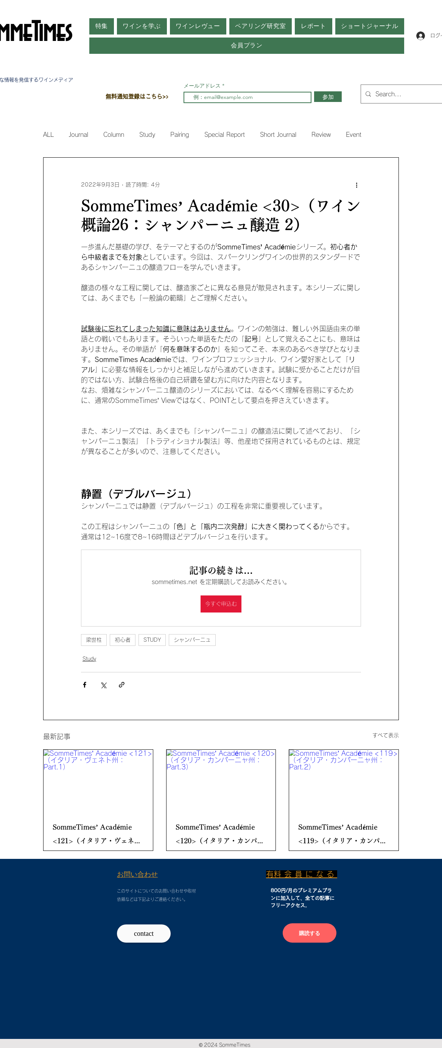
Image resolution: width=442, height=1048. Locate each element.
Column (113, 135)
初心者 (123, 639)
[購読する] (309, 933)
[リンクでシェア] (121, 684)
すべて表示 (385, 735)
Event (353, 135)
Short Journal (278, 135)
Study (147, 135)
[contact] (144, 933)
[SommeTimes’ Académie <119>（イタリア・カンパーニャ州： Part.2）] (343, 780)
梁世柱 (94, 639)
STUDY (152, 639)
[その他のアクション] (356, 185)
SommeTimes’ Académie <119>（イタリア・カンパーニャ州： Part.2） (342, 835)
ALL (48, 135)
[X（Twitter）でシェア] (103, 684)
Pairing (179, 135)
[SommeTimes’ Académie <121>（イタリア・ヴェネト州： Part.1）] (98, 780)
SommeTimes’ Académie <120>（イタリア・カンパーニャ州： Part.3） (220, 835)
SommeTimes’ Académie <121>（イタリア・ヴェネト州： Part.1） (97, 835)
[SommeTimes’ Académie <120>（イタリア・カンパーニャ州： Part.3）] (221, 780)
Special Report (224, 135)
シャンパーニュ (192, 639)
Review (321, 135)
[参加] (328, 96)
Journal (78, 135)
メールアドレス (203, 85)
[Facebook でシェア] (84, 684)
